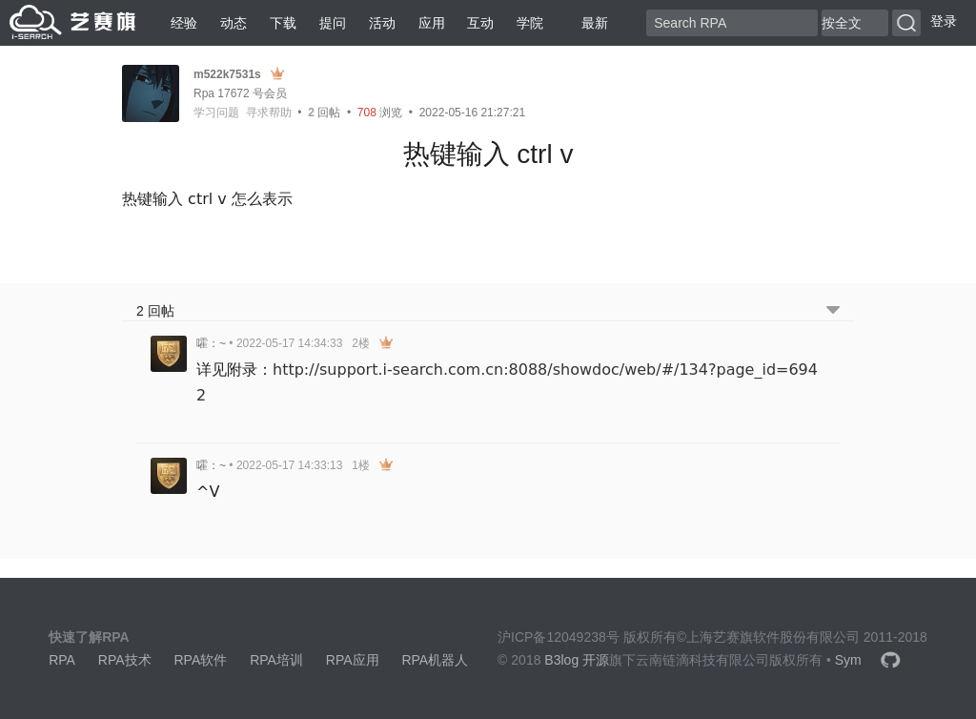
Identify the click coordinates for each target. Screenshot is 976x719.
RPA (62, 660)
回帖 (324, 112)
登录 (943, 21)
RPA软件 (200, 660)
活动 (382, 23)
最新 (587, 23)
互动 (480, 23)
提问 (332, 23)
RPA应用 (352, 660)
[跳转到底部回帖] (833, 311)
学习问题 (216, 112)
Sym (848, 660)
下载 (283, 23)
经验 (184, 23)
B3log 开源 (576, 660)
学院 (530, 23)
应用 (431, 23)
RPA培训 (276, 660)
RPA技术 (125, 660)
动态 (233, 23)
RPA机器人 (434, 660)
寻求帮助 (269, 112)
